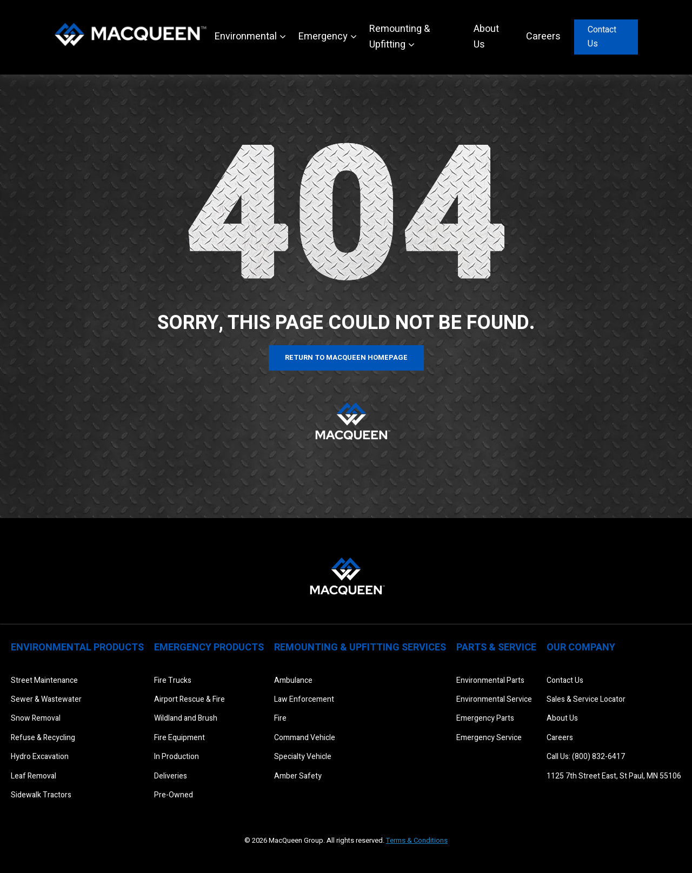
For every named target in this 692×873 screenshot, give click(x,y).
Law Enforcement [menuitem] (304, 699)
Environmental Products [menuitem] (77, 647)
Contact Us (602, 36)
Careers (543, 36)
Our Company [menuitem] (581, 647)
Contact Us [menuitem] (565, 680)
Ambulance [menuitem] (293, 680)
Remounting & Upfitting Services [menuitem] (360, 647)
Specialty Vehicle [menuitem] (302, 756)
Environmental (246, 36)
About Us (486, 37)
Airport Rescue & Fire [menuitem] (189, 699)
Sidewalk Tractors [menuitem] (41, 795)
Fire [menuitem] (280, 718)
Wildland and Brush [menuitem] (185, 718)
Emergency (323, 36)
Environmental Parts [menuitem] (490, 680)
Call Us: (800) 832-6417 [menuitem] (586, 756)
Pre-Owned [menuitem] (173, 795)
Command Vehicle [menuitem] (304, 737)
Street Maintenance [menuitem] (44, 680)
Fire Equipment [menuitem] (179, 737)
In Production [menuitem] (176, 756)
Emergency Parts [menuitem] (485, 718)
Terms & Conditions (417, 840)
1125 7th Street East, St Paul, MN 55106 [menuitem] (614, 776)
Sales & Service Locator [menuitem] (586, 699)
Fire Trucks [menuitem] (172, 680)
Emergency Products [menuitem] (209, 647)
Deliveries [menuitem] (170, 776)
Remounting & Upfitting (399, 37)
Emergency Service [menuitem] (489, 737)
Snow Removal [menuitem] (36, 718)
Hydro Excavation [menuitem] (40, 756)
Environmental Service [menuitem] (494, 699)
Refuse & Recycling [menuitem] (43, 737)
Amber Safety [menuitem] (298, 776)
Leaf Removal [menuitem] (33, 776)
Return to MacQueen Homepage (346, 357)
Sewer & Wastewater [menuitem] (46, 699)
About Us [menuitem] (562, 718)
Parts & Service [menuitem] (496, 647)
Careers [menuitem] (560, 737)
